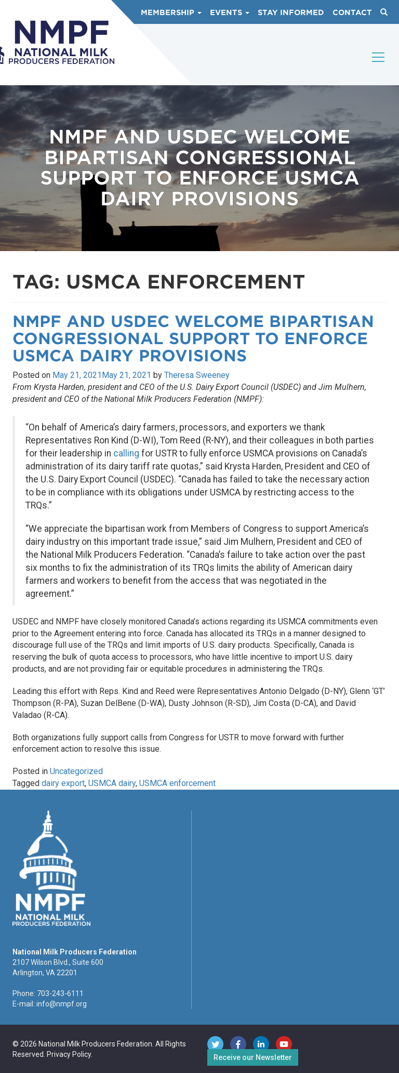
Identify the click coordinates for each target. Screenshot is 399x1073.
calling (126, 453)
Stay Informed (291, 12)
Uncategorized (76, 771)
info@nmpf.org (61, 1004)
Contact (352, 12)
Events (229, 12)
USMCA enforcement (177, 783)
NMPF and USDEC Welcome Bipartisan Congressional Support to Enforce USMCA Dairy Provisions (193, 338)
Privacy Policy (69, 1054)
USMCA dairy (112, 783)
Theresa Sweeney (197, 375)
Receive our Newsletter (253, 1057)
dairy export (63, 783)
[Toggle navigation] (379, 66)
